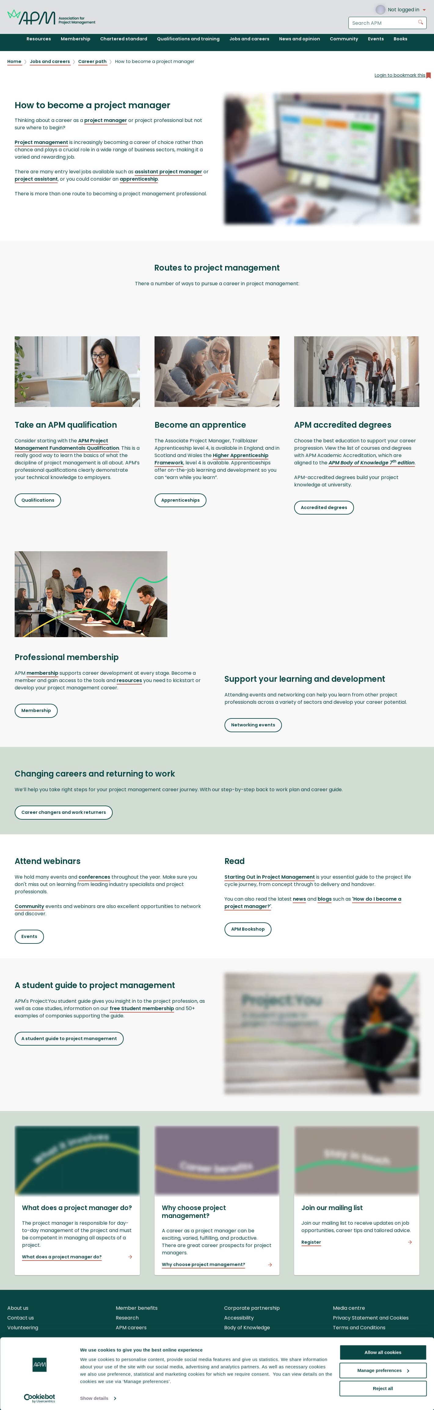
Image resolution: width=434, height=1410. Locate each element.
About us (17, 1308)
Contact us (20, 1317)
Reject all (383, 1387)
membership (42, 673)
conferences (94, 876)
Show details (94, 1398)
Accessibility (239, 1317)
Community (29, 906)
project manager (105, 120)
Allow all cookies (383, 1352)
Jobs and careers (50, 61)
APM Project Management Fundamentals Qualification (67, 444)
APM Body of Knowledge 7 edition (372, 462)
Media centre (349, 1308)
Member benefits (137, 1308)
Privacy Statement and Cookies (371, 1317)
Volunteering (22, 1327)
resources (129, 680)
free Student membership (142, 1008)
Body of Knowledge (247, 1327)
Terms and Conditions (359, 1327)
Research (127, 1317)
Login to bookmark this (403, 75)
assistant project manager (168, 171)
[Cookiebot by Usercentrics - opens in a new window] (39, 1398)
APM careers (131, 1327)
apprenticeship (139, 179)
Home (14, 61)
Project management (41, 142)
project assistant (36, 179)
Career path (93, 61)
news (299, 898)
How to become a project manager (154, 61)
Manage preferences (383, 1370)
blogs (325, 898)
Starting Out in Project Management (269, 876)
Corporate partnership (252, 1308)
